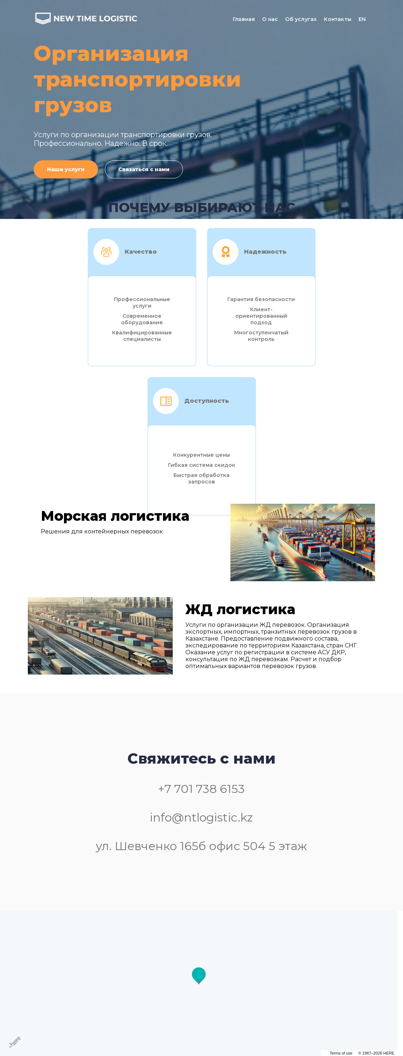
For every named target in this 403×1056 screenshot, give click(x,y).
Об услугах (301, 19)
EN (362, 19)
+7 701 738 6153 (201, 789)
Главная (244, 19)
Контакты (337, 19)
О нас (270, 19)
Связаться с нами (144, 169)
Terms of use (341, 1053)
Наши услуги (66, 169)
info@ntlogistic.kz (201, 817)
